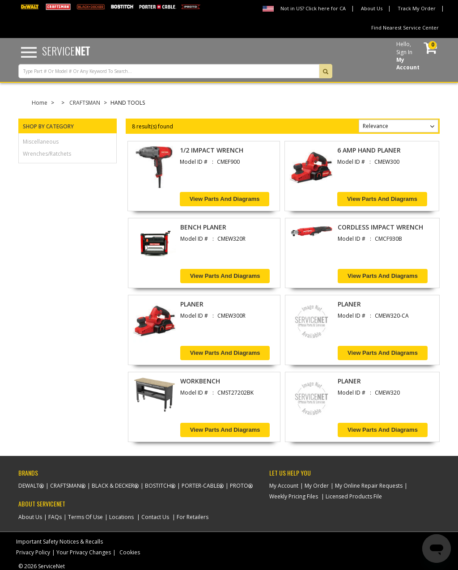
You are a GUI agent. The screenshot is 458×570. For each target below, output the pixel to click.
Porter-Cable (200, 485)
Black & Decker (113, 485)
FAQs (55, 517)
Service (66, 51)
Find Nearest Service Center (405, 27)
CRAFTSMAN (84, 102)
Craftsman (65, 485)
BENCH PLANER (203, 227)
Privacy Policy (33, 552)
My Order (317, 485)
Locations (121, 517)
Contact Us (155, 517)
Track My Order (417, 8)
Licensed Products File (354, 496)
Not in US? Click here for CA (313, 8)
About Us (371, 8)
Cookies (129, 552)
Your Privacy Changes (83, 552)
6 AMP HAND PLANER (369, 150)
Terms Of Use (85, 517)
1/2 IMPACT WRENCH (211, 150)
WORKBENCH (200, 381)
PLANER (192, 304)
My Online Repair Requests (369, 485)
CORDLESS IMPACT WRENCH (380, 227)
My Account (283, 485)
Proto (239, 485)
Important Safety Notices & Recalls (59, 541)
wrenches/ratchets (47, 153)
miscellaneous (41, 141)
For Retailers (192, 517)
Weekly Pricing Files (293, 496)
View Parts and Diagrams (225, 199)
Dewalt (28, 485)
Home (39, 102)
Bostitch (158, 485)
